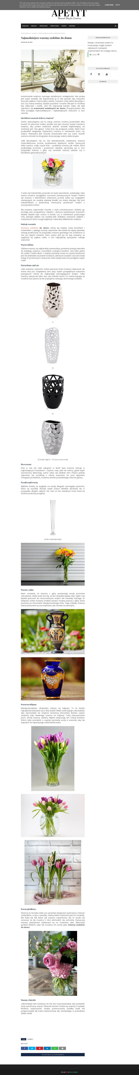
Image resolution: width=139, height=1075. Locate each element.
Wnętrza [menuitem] (25, 26)
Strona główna (25, 33)
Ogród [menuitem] (63, 26)
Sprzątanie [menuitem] (44, 26)
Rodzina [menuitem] (72, 26)
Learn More (109, 5)
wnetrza (34, 33)
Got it (118, 5)
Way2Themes (74, 1072)
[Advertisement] (103, 121)
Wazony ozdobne (29, 228)
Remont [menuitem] (34, 26)
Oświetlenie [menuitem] (54, 26)
